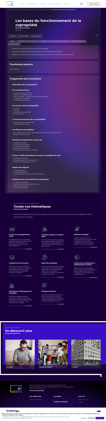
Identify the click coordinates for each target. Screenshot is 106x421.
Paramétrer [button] (84, 418)
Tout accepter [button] (100, 418)
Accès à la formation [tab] (78, 41)
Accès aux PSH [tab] (14, 44)
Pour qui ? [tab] (22, 41)
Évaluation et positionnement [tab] (59, 41)
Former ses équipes (55, 4)
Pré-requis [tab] (33, 41)
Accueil (21, 4)
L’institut (66, 4)
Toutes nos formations (35, 399)
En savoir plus (28, 248)
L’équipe (80, 402)
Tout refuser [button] (91, 418)
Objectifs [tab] (12, 41)
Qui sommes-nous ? (83, 399)
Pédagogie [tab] (43, 41)
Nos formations (31, 4)
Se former (43, 4)
